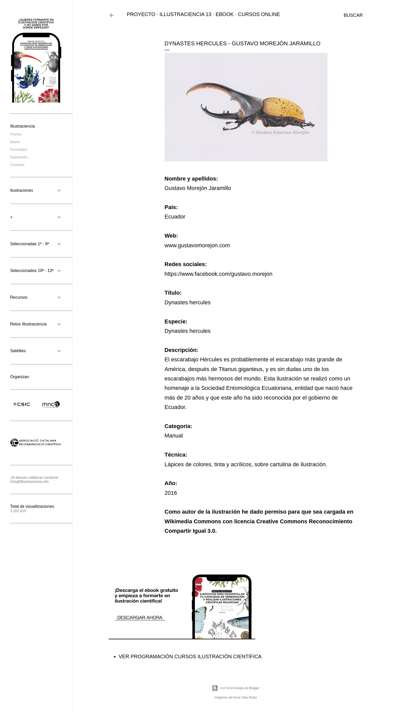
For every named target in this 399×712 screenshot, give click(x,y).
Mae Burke (249, 697)
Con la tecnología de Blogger (236, 688)
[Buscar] (353, 15)
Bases (15, 142)
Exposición (18, 157)
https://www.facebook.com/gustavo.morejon (219, 274)
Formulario (18, 149)
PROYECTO (141, 14)
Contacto (17, 165)
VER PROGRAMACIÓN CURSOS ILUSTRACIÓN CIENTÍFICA (190, 656)
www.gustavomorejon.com (197, 245)
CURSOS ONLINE (259, 14)
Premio (15, 134)
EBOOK (225, 14)
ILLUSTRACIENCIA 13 (185, 14)
